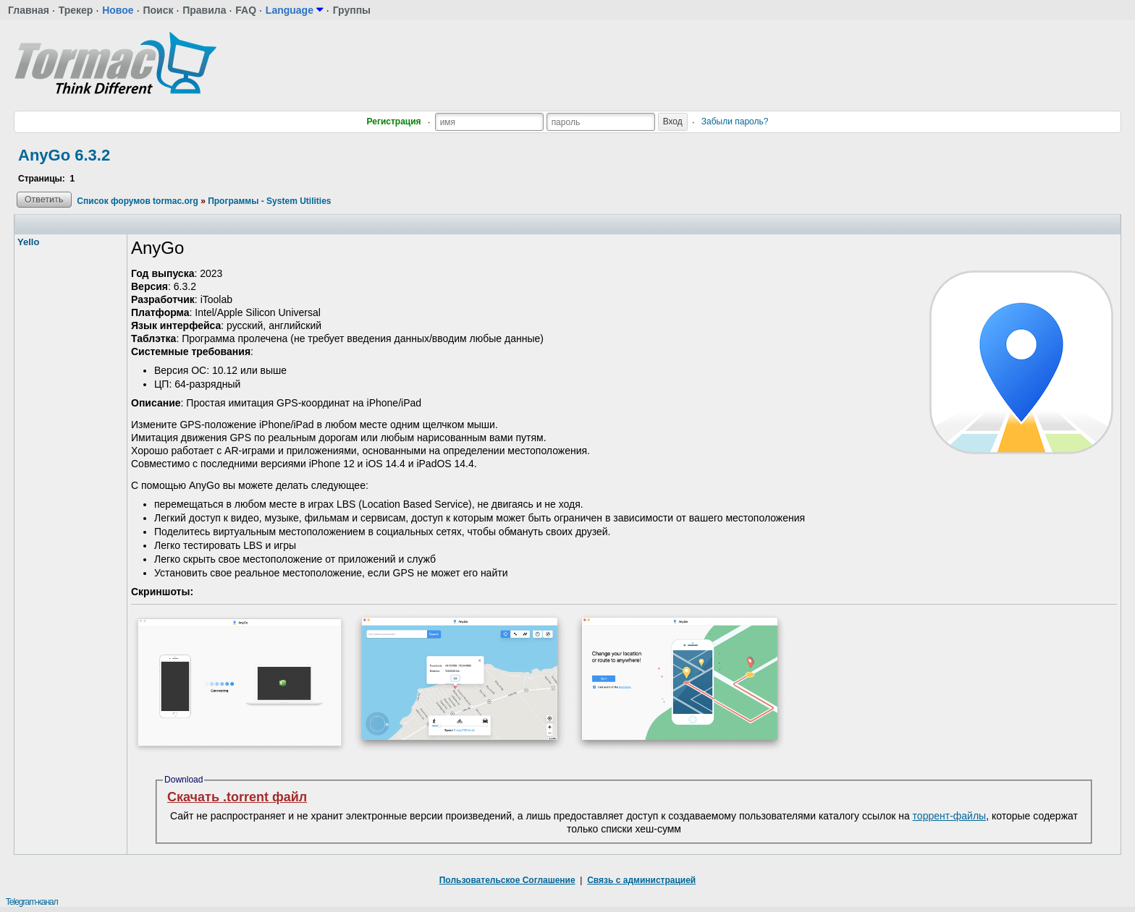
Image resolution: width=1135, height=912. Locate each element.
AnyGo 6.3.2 (64, 155)
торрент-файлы (950, 816)
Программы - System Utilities (269, 201)
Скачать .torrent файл (237, 797)
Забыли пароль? (735, 121)
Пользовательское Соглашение (507, 880)
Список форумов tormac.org (137, 201)
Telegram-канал (32, 902)
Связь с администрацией (641, 880)
